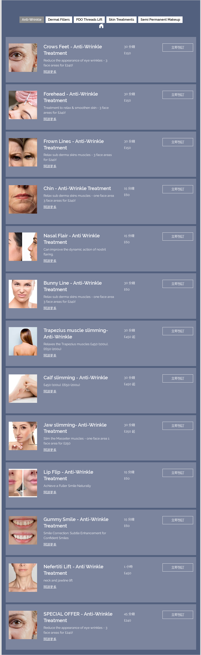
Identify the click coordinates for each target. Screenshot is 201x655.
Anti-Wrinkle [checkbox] (32, 20)
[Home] (101, 25)
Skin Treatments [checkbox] (121, 20)
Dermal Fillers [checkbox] (59, 20)
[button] (178, 47)
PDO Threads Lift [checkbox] (89, 20)
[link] (79, 49)
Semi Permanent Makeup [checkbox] (160, 20)
